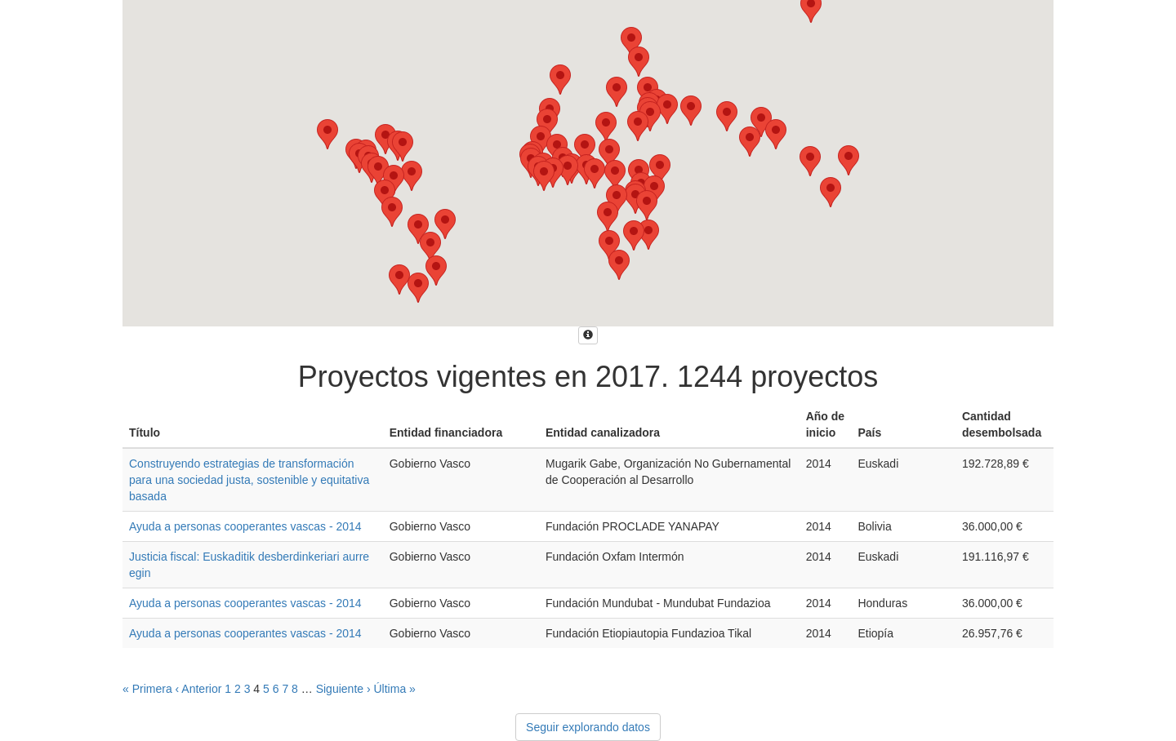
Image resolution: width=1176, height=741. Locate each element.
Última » (395, 688)
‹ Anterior (199, 688)
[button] (616, 92)
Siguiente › (343, 688)
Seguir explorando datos (588, 727)
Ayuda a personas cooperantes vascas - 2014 (245, 526)
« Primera (147, 688)
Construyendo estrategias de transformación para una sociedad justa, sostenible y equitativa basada (249, 480)
